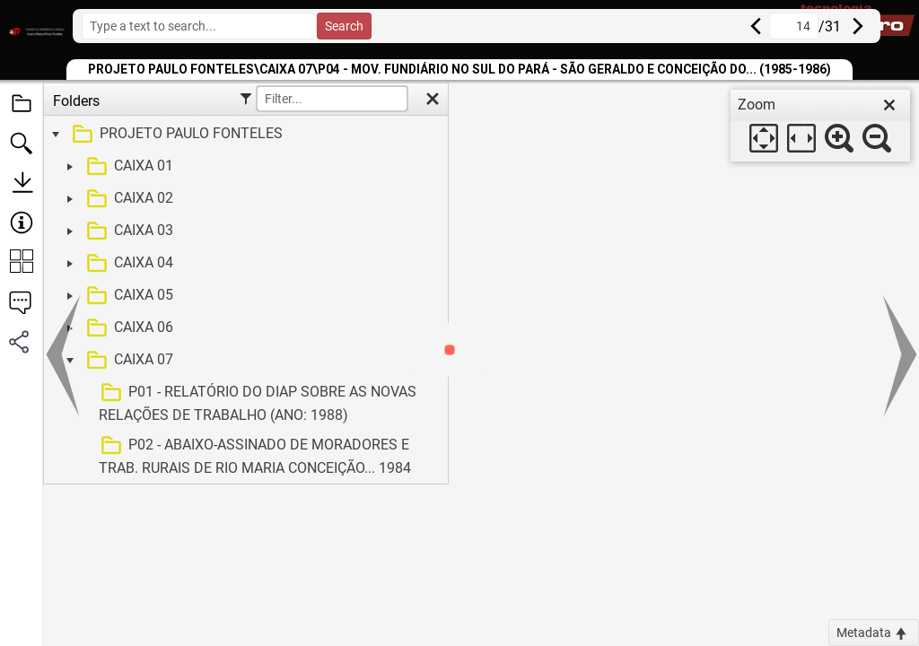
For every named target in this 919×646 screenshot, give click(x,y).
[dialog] (820, 126)
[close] (889, 105)
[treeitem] (243, 134)
